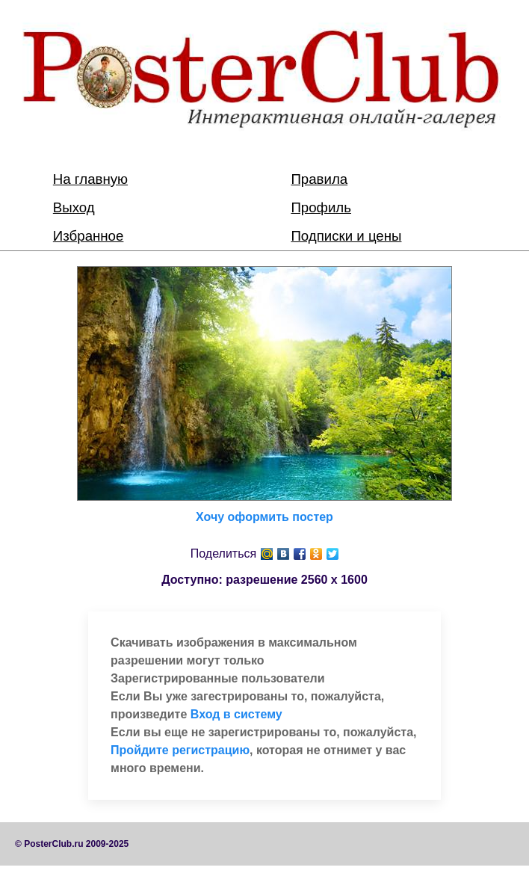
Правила (319, 179)
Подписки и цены (346, 236)
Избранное (88, 236)
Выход (74, 207)
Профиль (321, 207)
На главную (90, 179)
